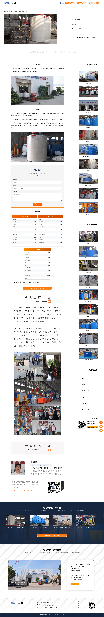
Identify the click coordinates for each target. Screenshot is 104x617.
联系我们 (75, 584)
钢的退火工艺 (85, 378)
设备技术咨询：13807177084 (37, 288)
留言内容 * (15, 191)
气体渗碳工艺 (85, 403)
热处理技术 (61, 7)
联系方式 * (15, 185)
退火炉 (19, 11)
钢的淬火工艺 (85, 384)
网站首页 (11, 11)
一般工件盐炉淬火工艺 (87, 397)
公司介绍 (82, 7)
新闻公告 (72, 7)
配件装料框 (49, 7)
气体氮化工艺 (85, 409)
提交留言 (37, 204)
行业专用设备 (27, 7)
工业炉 (17, 7)
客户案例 (39, 7)
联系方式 (92, 7)
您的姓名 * (15, 179)
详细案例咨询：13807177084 (52, 535)
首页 (8, 7)
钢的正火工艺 (85, 390)
